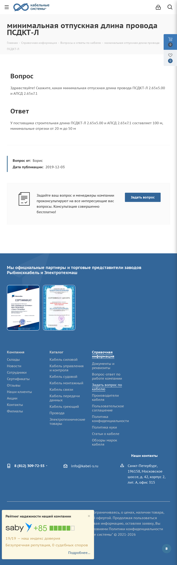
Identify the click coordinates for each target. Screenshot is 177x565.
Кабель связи (61, 389)
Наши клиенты (19, 392)
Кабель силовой (63, 359)
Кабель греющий (64, 406)
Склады (13, 359)
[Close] (89, 516)
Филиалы (15, 411)
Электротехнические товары (67, 421)
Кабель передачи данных (65, 398)
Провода (57, 413)
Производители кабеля (105, 397)
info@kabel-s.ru (84, 466)
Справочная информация (103, 354)
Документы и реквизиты (103, 365)
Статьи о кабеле (105, 434)
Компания (15, 352)
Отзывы (14, 385)
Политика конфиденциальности (110, 418)
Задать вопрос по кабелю (107, 387)
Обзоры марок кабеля (104, 442)
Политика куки (104, 427)
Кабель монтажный (66, 383)
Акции (12, 398)
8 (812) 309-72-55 (29, 465)
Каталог (56, 352)
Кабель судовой (63, 376)
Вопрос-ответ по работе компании (107, 376)
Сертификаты (18, 379)
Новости (14, 366)
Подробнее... (79, 552)
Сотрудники (17, 372)
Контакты (15, 404)
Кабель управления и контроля (67, 368)
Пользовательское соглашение (108, 408)
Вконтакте (166, 548)
